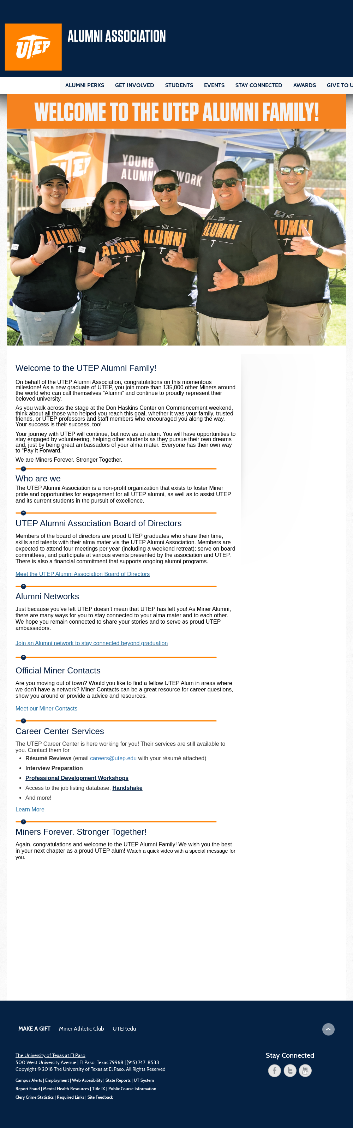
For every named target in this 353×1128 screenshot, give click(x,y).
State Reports (118, 1080)
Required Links (70, 1097)
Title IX (98, 1088)
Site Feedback (100, 1097)
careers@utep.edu (113, 758)
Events (214, 85)
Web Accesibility (87, 1080)
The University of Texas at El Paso (50, 1055)
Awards (304, 85)
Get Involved (134, 85)
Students (179, 85)
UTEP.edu (124, 1029)
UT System (144, 1080)
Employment (57, 1080)
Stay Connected (258, 85)
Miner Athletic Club (81, 1029)
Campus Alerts (29, 1080)
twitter (290, 1071)
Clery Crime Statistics (35, 1097)
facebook (275, 1071)
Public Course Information (132, 1088)
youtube (305, 1071)
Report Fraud (28, 1088)
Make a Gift (34, 1029)
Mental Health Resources (66, 1088)
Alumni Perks (84, 85)
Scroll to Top (328, 1029)
